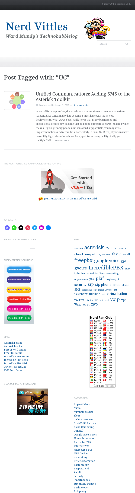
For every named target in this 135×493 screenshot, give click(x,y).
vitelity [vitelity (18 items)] (89, 300)
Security (78, 476)
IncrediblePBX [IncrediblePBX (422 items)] (106, 268)
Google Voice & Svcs (85, 434)
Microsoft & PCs (83, 449)
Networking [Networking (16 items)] (112, 273)
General (78, 430)
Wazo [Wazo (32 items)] (77, 304)
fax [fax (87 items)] (115, 254)
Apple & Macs (82, 404)
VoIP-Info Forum (13, 370)
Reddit (78, 472)
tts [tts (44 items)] (103, 294)
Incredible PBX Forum (17, 356)
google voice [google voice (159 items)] (106, 260)
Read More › (62, 140)
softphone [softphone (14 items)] (87, 290)
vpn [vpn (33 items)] (123, 300)
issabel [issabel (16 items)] (90, 273)
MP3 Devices (81, 453)
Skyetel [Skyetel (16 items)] (116, 285)
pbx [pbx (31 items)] (91, 279)
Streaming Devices (85, 483)
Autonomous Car (83, 412)
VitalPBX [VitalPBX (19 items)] (79, 300)
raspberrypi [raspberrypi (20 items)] (112, 279)
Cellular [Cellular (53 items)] (112, 248)
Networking (80, 457)
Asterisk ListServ (14, 346)
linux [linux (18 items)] (102, 273)
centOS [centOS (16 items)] (122, 248)
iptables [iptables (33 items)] (79, 273)
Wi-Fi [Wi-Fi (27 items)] (86, 304)
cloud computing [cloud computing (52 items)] (87, 254)
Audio (77, 408)
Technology (81, 487)
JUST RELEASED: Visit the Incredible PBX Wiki (67, 198)
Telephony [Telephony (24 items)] (81, 293)
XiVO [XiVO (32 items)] (94, 304)
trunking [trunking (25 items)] (94, 293)
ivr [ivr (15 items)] (96, 273)
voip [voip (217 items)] (115, 299)
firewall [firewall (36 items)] (124, 254)
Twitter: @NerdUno (15, 366)
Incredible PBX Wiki (15, 363)
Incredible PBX (82, 442)
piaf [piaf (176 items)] (100, 278)
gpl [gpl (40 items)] (123, 261)
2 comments (81, 105)
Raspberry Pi (81, 468)
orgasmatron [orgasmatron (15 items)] (81, 279)
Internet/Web (81, 445)
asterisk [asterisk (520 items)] (94, 247)
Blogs (77, 415)
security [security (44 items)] (80, 285)
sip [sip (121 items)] (91, 284)
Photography (81, 464)
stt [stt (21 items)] (115, 289)
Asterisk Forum (13, 342)
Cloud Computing (84, 427)
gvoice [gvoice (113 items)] (80, 268)
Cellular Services (83, 419)
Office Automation (84, 461)
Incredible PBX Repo (16, 359)
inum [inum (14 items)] (127, 269)
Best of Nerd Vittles (15, 349)
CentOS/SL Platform (85, 423)
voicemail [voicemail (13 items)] (104, 300)
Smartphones (82, 480)
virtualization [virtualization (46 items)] (117, 294)
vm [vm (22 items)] (96, 300)
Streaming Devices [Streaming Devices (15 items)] (103, 290)
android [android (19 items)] (78, 248)
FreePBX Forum (13, 353)
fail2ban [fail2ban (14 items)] (106, 254)
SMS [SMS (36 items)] (77, 289)
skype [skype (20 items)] (125, 285)
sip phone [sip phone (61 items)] (103, 285)
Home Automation (84, 438)
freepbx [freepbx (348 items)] (83, 260)
